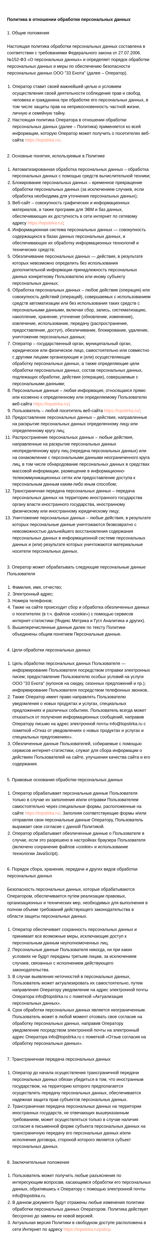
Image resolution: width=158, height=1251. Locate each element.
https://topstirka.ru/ (42, 140)
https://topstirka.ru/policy (87, 1229)
